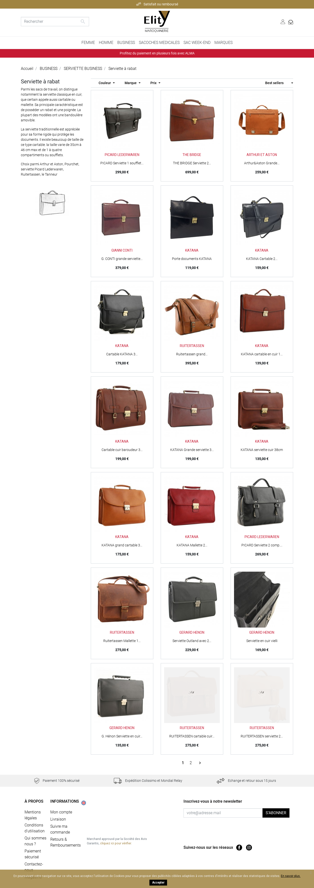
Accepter (158, 882)
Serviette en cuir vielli (261, 641)
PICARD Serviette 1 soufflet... (122, 163)
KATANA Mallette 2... (192, 545)
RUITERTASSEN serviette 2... (262, 736)
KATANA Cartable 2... (261, 259)
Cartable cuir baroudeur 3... (122, 450)
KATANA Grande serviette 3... (192, 450)
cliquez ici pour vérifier (115, 843)
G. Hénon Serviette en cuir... (122, 736)
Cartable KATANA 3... (122, 354)
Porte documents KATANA (192, 259)
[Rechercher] (55, 21)
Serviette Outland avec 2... (191, 641)
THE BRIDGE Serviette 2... (192, 163)
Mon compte (61, 812)
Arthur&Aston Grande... (261, 163)
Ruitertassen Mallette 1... (122, 641)
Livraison (58, 819)
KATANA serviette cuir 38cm (262, 450)
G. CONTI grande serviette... (122, 259)
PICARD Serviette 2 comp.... (261, 545)
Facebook (239, 847)
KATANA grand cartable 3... (122, 545)
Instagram (249, 847)
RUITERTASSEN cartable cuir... (191, 736)
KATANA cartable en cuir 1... (262, 354)
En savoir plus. (291, 876)
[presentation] (224, 827)
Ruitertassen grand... (192, 354)
